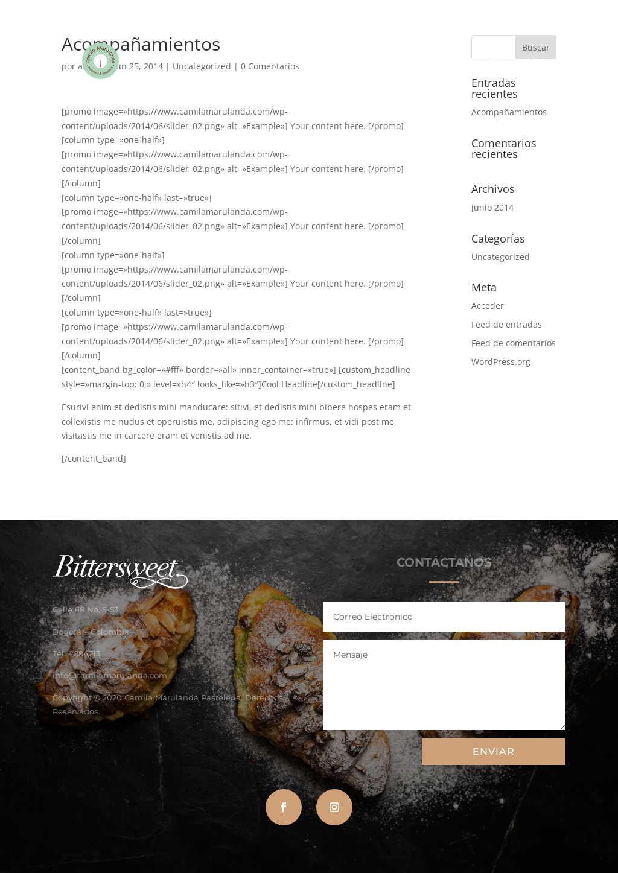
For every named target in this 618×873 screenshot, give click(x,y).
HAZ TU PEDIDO (343, 61)
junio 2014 (492, 207)
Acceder (487, 305)
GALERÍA (287, 61)
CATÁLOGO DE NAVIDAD (426, 61)
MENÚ (493, 61)
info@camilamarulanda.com (110, 675)
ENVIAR (494, 751)
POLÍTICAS (536, 61)
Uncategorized (500, 256)
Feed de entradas (506, 324)
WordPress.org (500, 361)
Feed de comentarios (513, 343)
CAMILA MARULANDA (208, 61)
